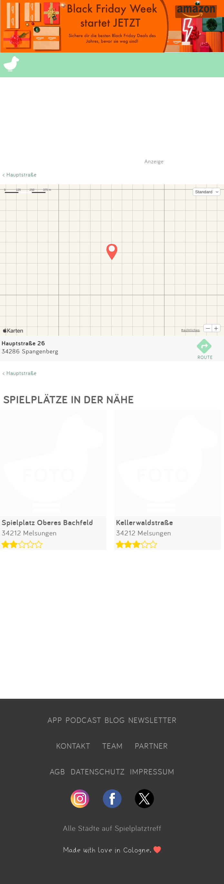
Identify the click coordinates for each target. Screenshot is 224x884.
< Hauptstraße (20, 174)
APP (54, 720)
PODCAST (83, 720)
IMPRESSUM (152, 771)
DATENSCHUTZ (98, 771)
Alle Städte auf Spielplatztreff (112, 828)
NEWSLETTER (152, 720)
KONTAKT (73, 746)
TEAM (112, 746)
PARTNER (151, 746)
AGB (57, 771)
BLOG (114, 720)
